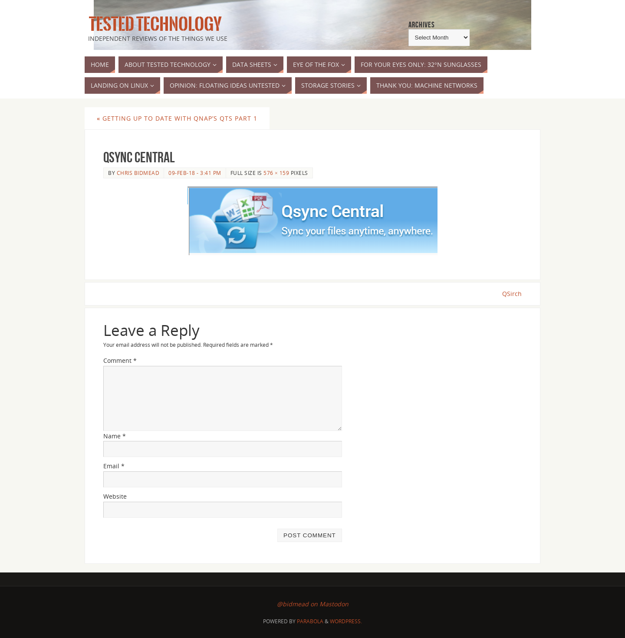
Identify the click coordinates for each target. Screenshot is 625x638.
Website (115, 496)
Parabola (310, 621)
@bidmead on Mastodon (313, 604)
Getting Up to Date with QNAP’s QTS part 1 (177, 118)
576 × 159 (276, 172)
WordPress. (346, 621)
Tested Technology (153, 24)
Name (114, 436)
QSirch (512, 293)
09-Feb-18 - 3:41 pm (194, 172)
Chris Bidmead (138, 172)
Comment (120, 360)
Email (114, 466)
